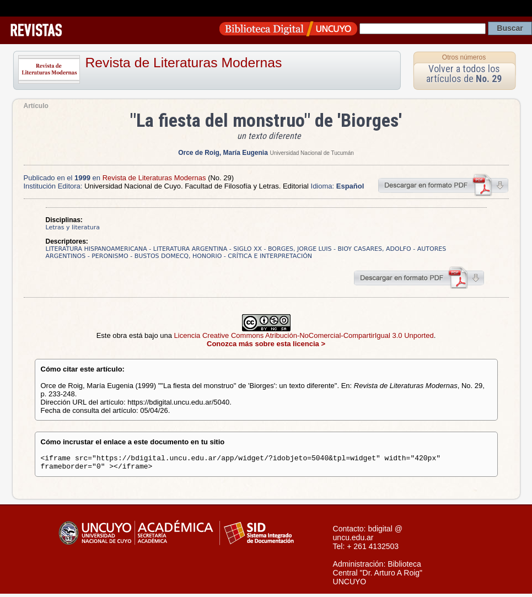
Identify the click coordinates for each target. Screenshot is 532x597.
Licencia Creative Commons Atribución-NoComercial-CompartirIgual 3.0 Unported (304, 335)
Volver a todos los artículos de (464, 73)
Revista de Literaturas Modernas (183, 62)
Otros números (464, 57)
